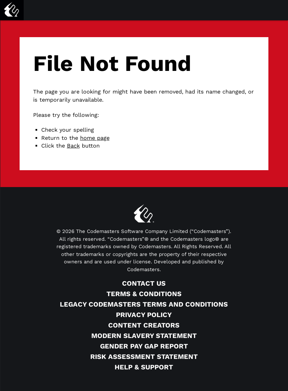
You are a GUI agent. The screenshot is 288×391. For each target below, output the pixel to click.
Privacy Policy (144, 315)
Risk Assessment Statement (144, 357)
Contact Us (144, 283)
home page (95, 138)
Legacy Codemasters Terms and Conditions (144, 304)
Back (73, 145)
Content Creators (143, 325)
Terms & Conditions (144, 294)
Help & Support (144, 367)
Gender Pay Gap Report (144, 346)
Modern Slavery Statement (144, 336)
